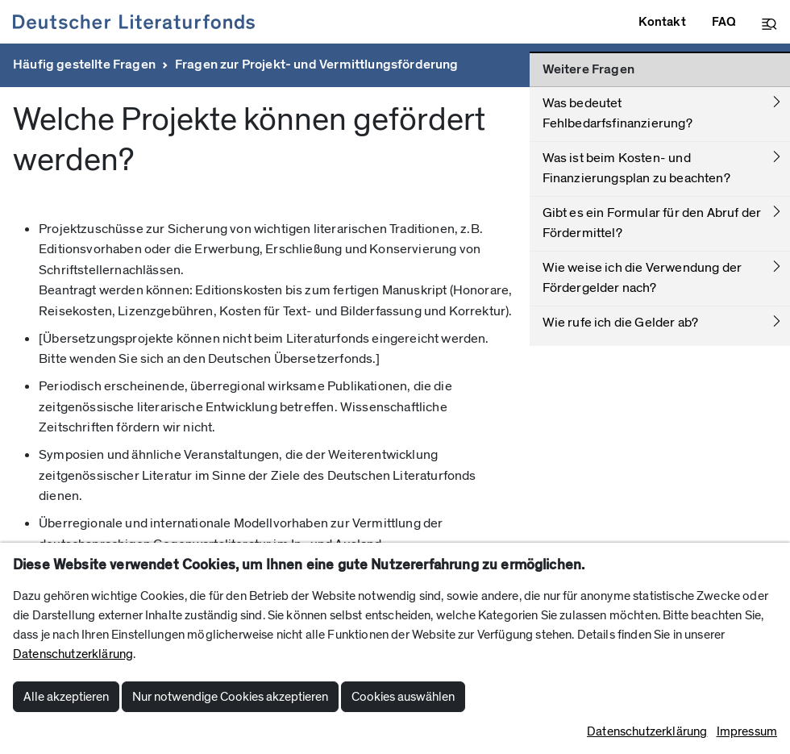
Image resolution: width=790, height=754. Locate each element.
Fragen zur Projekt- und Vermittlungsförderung (317, 64)
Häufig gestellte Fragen (84, 64)
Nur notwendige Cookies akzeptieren (230, 697)
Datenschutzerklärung (73, 654)
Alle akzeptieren (66, 697)
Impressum (747, 731)
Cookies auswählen (403, 697)
